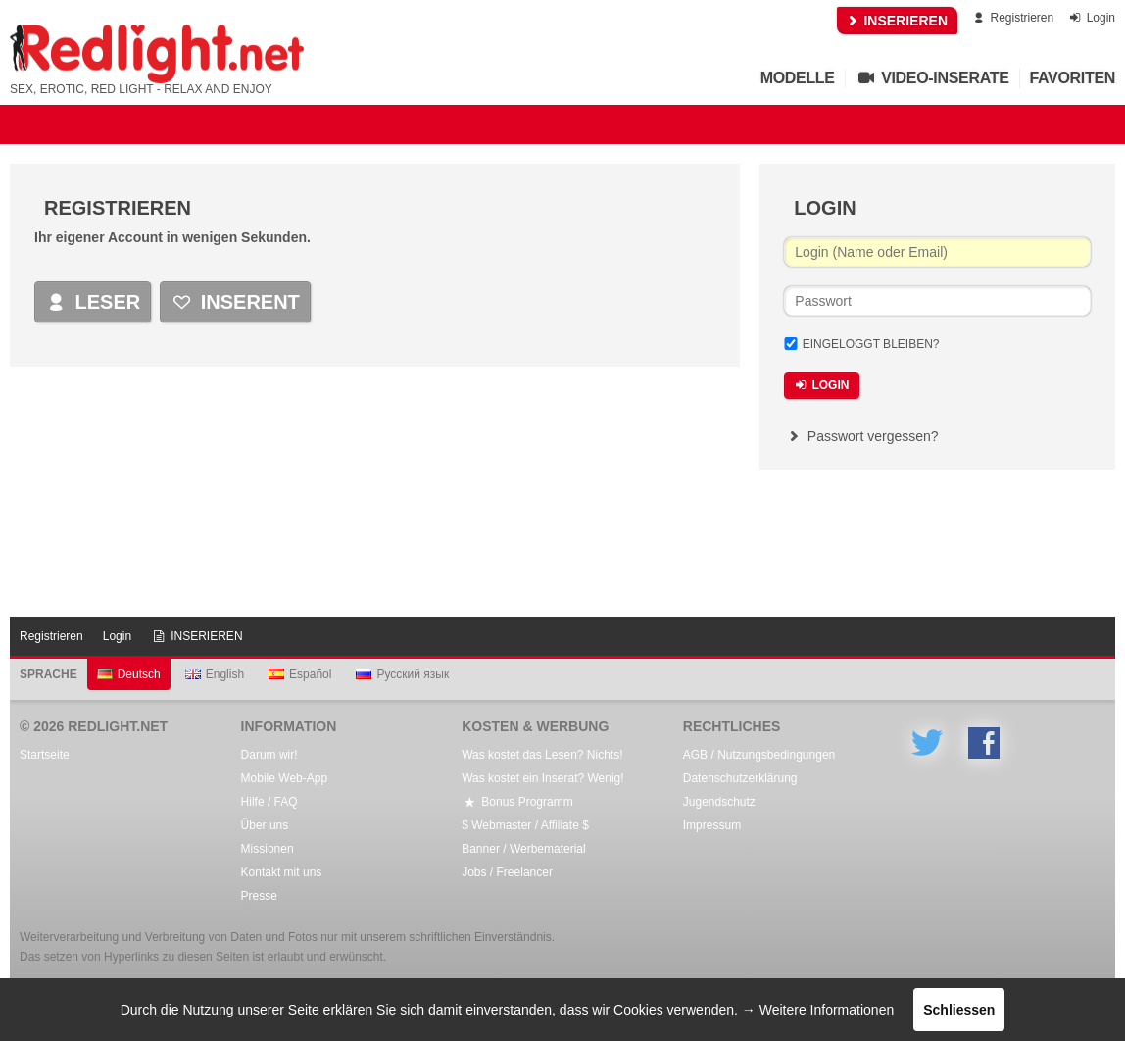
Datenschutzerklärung (740, 778)
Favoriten (1073, 78)
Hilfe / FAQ (269, 802)
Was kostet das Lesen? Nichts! (542, 755)
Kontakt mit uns (281, 872)
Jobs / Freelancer (507, 872)
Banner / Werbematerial (524, 849)
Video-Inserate (932, 78)
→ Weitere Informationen (818, 1009)
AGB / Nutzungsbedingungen (759, 755)
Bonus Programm (517, 802)
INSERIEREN (897, 20)
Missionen (267, 849)
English (214, 674)
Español (300, 674)
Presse (259, 896)
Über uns (265, 825)
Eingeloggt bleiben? (871, 344)
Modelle (797, 78)
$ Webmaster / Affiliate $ (525, 825)
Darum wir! (269, 755)
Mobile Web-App (284, 778)
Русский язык (402, 674)
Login (1091, 18)
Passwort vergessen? (861, 436)
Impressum (712, 825)
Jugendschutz (719, 802)
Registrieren (1011, 18)
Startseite (45, 755)
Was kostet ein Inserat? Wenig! (542, 778)
